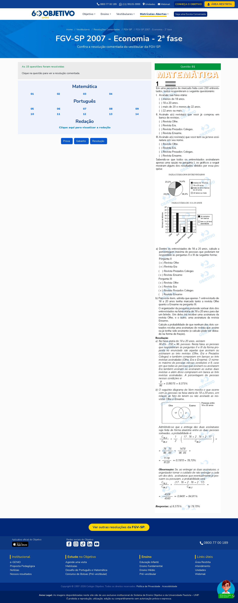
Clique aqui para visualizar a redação (84, 127)
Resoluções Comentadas (107, 29)
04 (110, 94)
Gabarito (81, 141)
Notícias (14, 570)
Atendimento (202, 566)
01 (32, 94)
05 (32, 109)
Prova (67, 141)
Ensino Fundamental (151, 566)
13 (110, 114)
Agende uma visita (76, 562)
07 (84, 109)
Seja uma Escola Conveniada (190, 14)
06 (58, 109)
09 (137, 109)
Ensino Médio (147, 570)
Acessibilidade (169, 586)
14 (137, 114)
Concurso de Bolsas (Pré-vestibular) (86, 574)
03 (84, 94)
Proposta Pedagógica (22, 566)
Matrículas (71, 566)
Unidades (200, 570)
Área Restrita (203, 562)
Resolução (98, 141)
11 (58, 114)
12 (84, 114)
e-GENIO (15, 562)
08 (110, 109)
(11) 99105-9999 (129, 4)
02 (58, 94)
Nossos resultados (21, 574)
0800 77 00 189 (107, 4)
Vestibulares (83, 29)
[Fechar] (232, 581)
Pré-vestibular (147, 574)
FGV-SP (128, 29)
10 (32, 114)
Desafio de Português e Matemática (86, 570)
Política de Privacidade (148, 586)
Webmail (200, 574)
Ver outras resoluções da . (119, 527)
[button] (89, 14)
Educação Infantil (149, 562)
